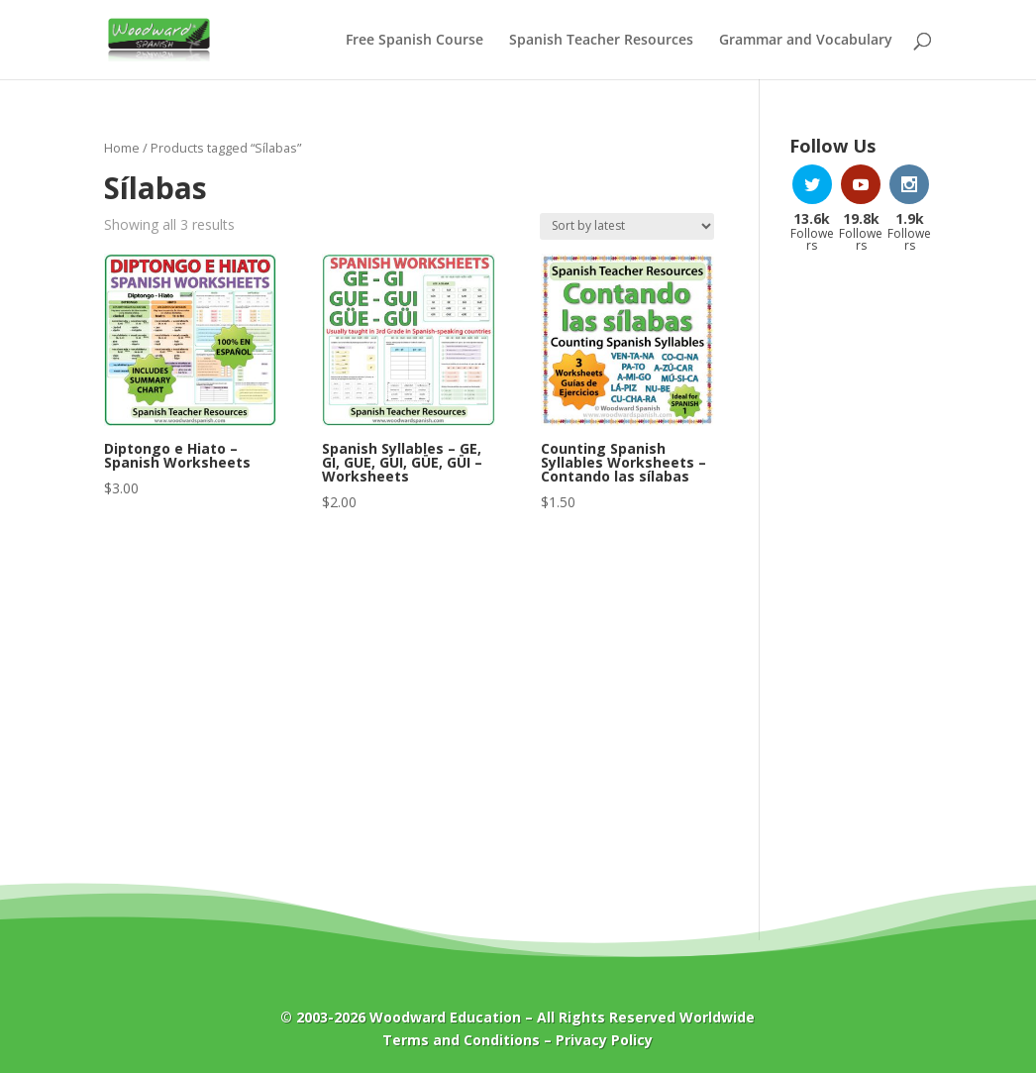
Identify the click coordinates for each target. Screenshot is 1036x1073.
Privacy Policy (604, 1039)
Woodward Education (445, 1017)
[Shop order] (627, 226)
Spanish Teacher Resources (601, 41)
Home (122, 148)
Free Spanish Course (414, 41)
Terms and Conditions (461, 1039)
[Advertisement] (861, 585)
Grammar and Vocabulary (805, 41)
